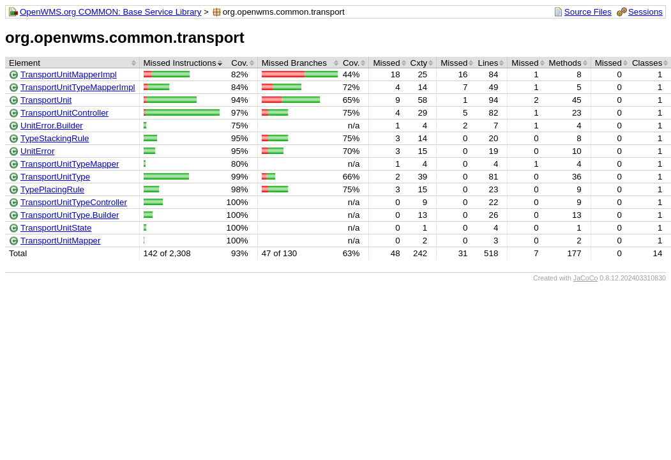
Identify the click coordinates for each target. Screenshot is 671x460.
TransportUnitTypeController (73, 202)
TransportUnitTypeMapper (69, 164)
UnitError (37, 151)
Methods (565, 63)
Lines (488, 63)
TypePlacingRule (52, 189)
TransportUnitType (55, 176)
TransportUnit (46, 100)
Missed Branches (294, 63)
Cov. (239, 63)
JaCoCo (585, 278)
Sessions (645, 12)
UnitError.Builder (51, 125)
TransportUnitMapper (60, 240)
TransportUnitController (64, 113)
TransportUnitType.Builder (69, 215)
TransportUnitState (55, 228)
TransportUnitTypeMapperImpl (77, 87)
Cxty (419, 63)
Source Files (588, 12)
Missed (386, 63)
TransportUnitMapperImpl (68, 74)
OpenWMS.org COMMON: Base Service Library (110, 12)
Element (24, 63)
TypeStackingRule (54, 138)
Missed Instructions (180, 63)
